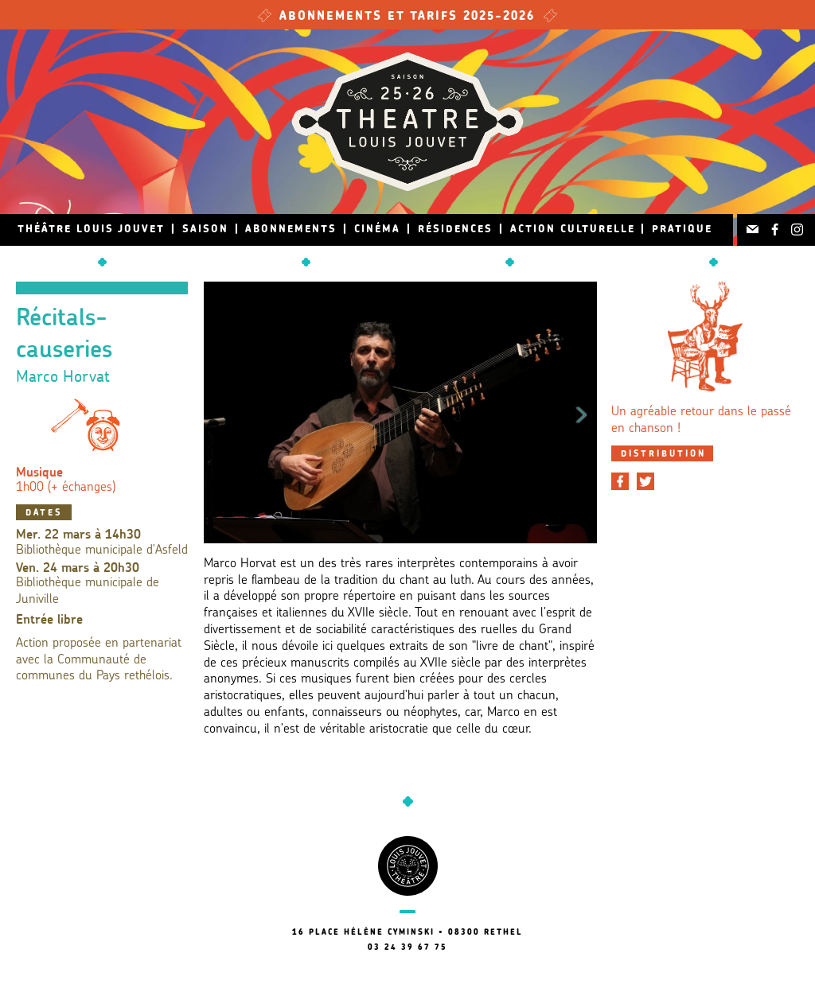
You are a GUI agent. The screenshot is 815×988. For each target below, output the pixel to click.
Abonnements (291, 229)
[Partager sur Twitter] (645, 481)
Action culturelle (572, 229)
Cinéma (377, 229)
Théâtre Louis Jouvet (91, 229)
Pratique (682, 229)
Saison (205, 229)
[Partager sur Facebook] (620, 481)
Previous (219, 412)
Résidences (455, 229)
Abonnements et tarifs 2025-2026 (407, 17)
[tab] (662, 453)
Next (582, 412)
